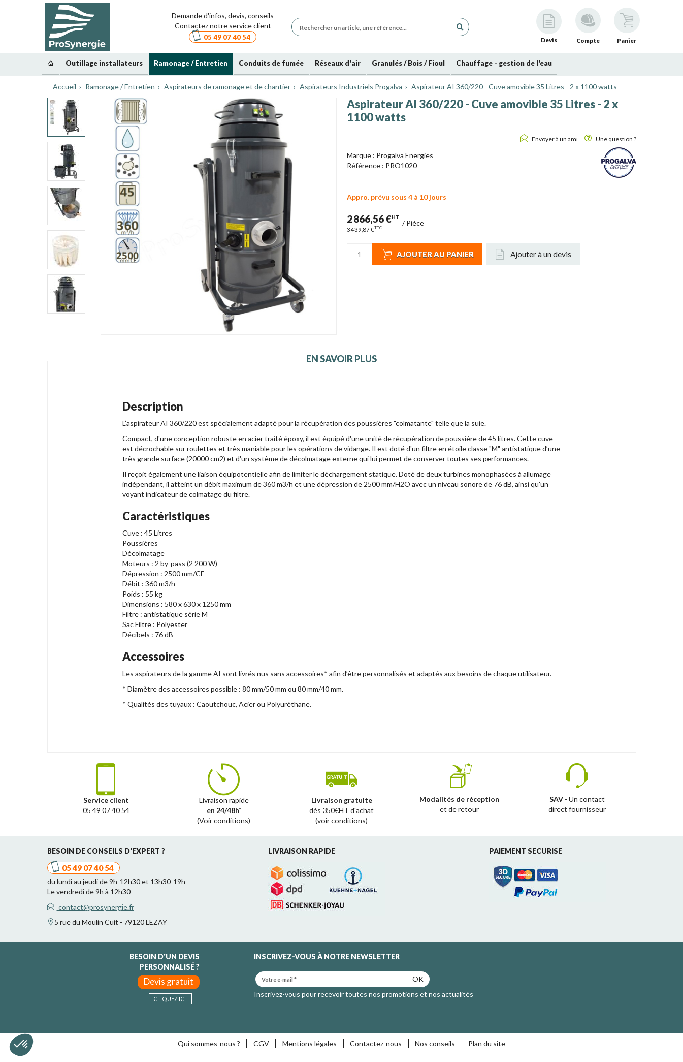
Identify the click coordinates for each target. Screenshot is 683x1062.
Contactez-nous (376, 1043)
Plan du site (486, 1043)
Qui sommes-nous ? (209, 1043)
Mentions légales (309, 1043)
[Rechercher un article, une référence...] (374, 27)
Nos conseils (435, 1043)
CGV (261, 1043)
